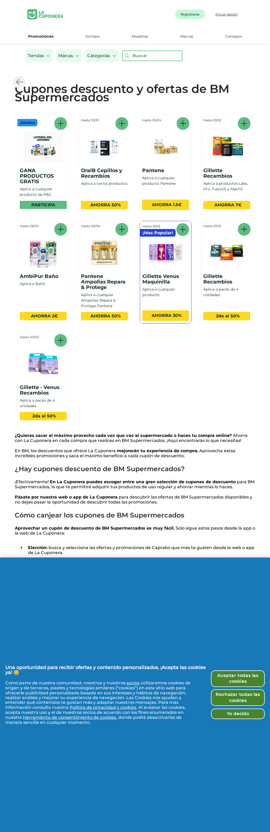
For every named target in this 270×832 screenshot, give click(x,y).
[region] (135, 694)
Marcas (186, 36)
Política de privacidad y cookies (103, 707)
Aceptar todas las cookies (237, 678)
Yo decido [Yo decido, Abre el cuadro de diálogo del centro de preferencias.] (238, 713)
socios (133, 682)
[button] (39, 55)
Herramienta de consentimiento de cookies (69, 717)
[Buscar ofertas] (127, 56)
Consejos (233, 36)
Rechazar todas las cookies (238, 697)
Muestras (140, 36)
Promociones (41, 36)
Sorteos (92, 36)
